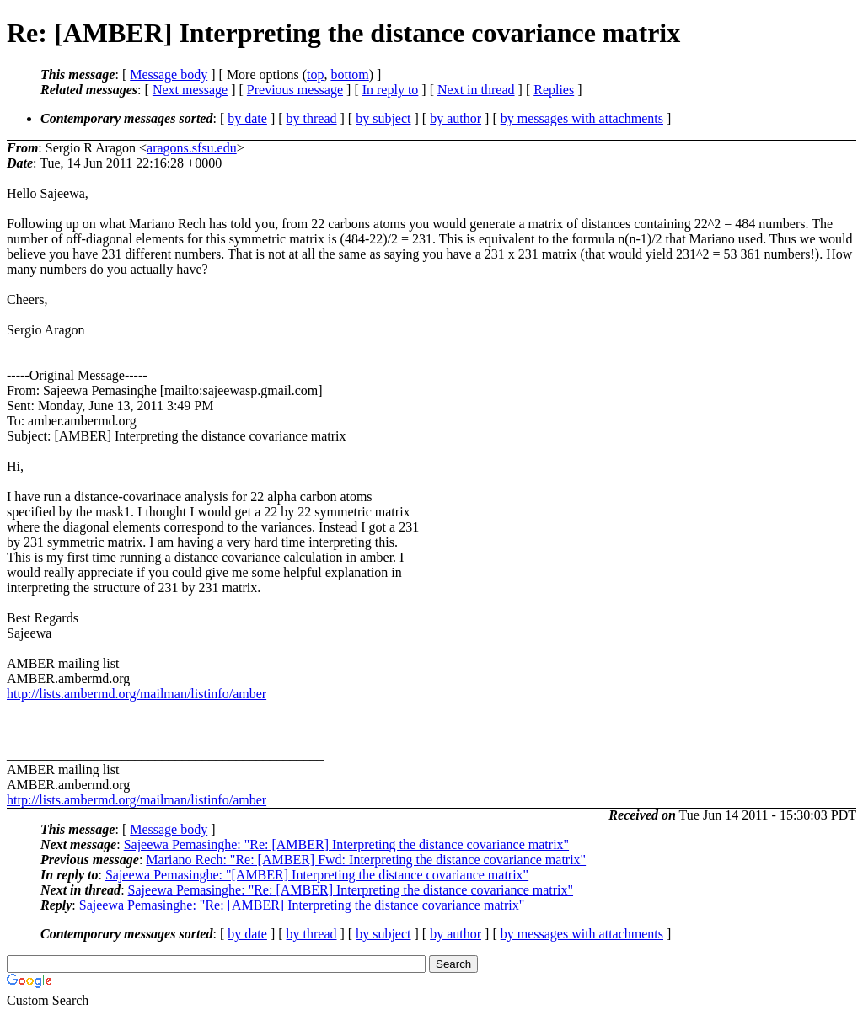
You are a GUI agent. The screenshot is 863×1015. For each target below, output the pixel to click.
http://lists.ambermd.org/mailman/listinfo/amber (136, 693)
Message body (168, 74)
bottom (349, 74)
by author (455, 118)
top (315, 74)
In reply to (390, 90)
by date (247, 118)
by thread (312, 118)
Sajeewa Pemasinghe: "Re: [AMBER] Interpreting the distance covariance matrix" (346, 844)
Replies (553, 90)
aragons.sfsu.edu (192, 148)
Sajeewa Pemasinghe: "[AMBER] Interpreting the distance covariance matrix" (316, 875)
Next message (190, 90)
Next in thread (476, 90)
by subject (383, 118)
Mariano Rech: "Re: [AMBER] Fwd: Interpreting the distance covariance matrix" (366, 859)
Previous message (295, 90)
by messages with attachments (582, 118)
